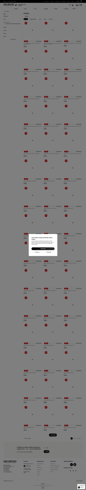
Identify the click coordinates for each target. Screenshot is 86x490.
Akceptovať (43, 248)
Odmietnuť (37, 252)
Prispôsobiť (49, 252)
